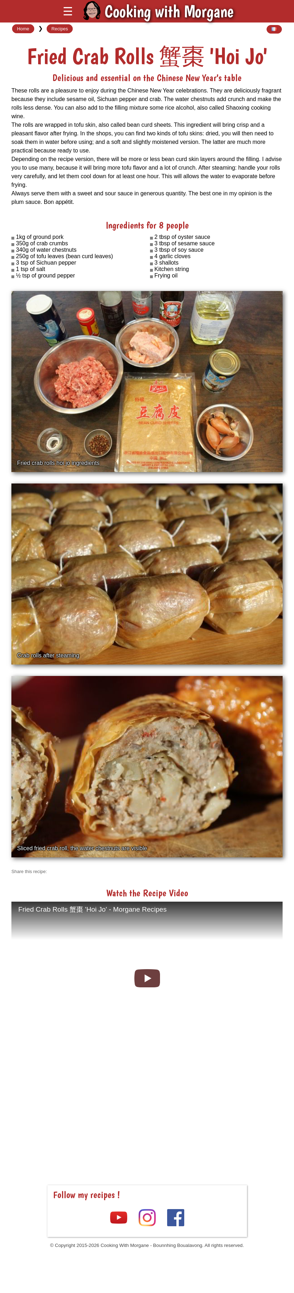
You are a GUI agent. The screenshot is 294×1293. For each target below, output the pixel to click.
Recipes (59, 28)
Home (23, 28)
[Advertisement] (147, 1112)
